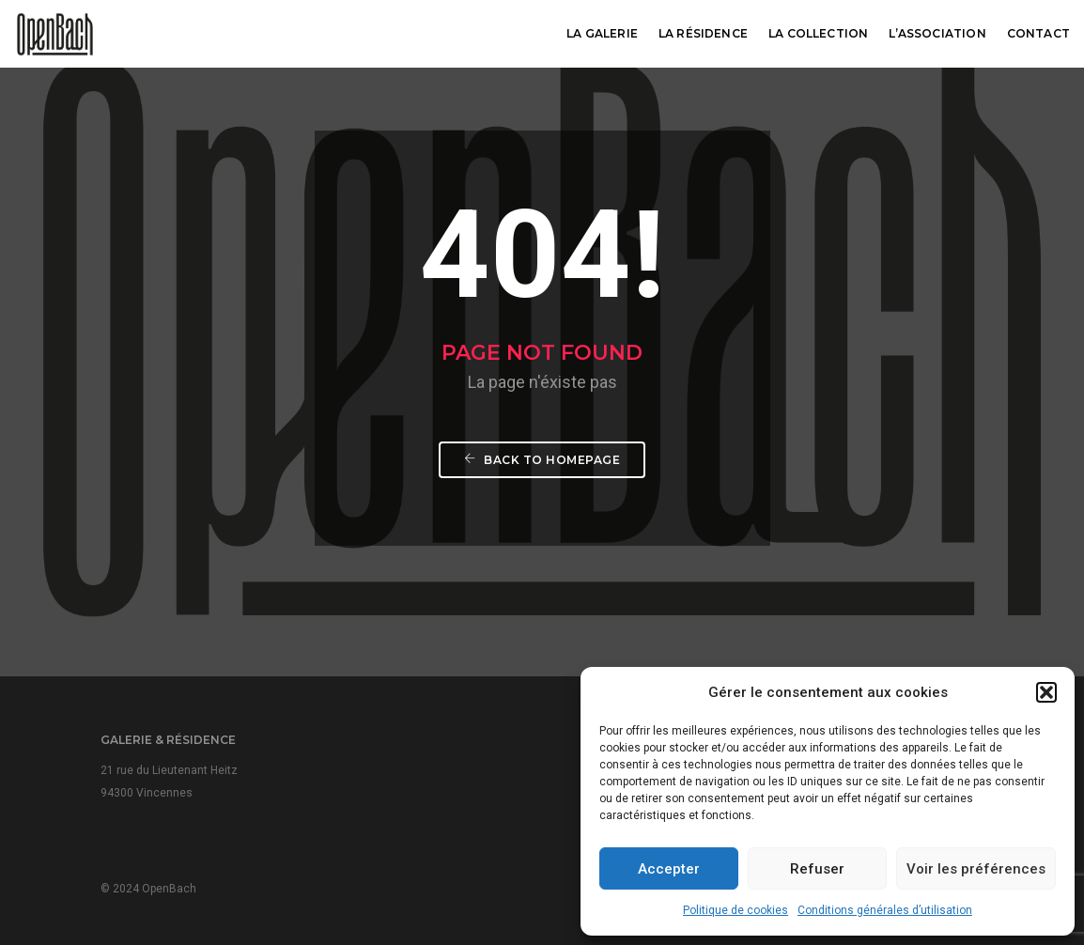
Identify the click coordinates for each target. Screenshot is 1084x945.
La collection (818, 33)
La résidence (703, 33)
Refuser (817, 868)
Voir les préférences (975, 868)
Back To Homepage (542, 460)
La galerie (602, 33)
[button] (1046, 692)
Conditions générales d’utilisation (885, 910)
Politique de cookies (735, 910)
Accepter (669, 868)
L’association (937, 33)
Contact (1038, 33)
